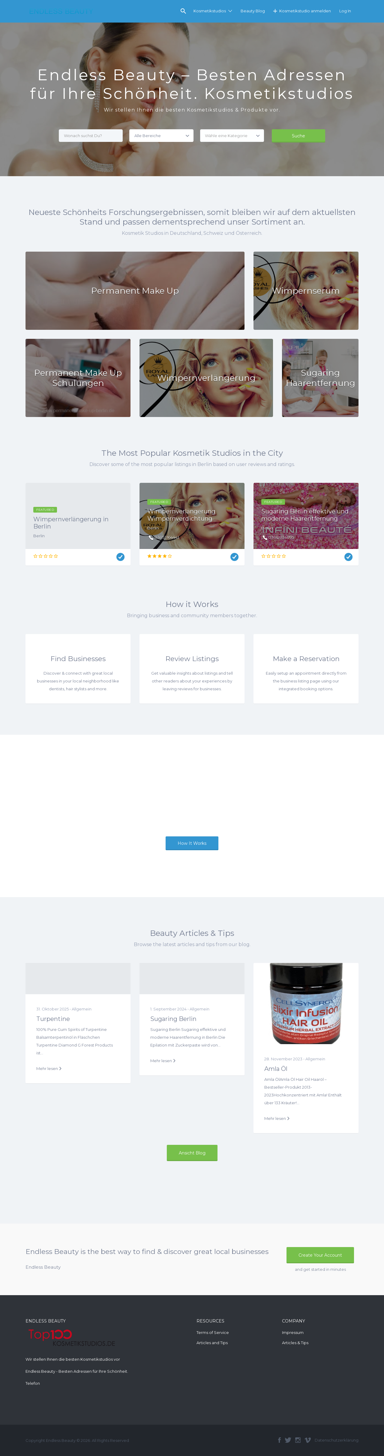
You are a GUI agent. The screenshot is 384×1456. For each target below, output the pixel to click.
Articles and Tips (212, 1342)
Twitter (288, 1440)
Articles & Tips (295, 1342)
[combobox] (232, 135)
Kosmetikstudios (210, 10)
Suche (298, 136)
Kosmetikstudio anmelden (305, 10)
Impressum (293, 1332)
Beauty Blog (253, 10)
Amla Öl (275, 1068)
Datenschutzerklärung (336, 1440)
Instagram (298, 1440)
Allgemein (82, 1009)
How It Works (192, 843)
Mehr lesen (47, 1068)
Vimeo (307, 1440)
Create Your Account (320, 1255)
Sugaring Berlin (173, 1018)
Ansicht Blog (192, 1153)
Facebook (279, 1440)
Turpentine (53, 1018)
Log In (345, 10)
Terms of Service (212, 1332)
